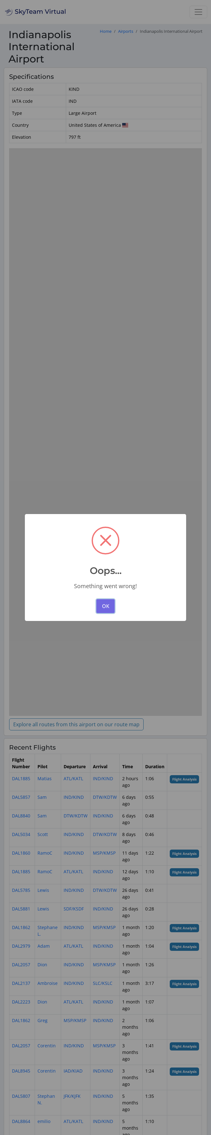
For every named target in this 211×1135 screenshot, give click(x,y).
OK (105, 606)
